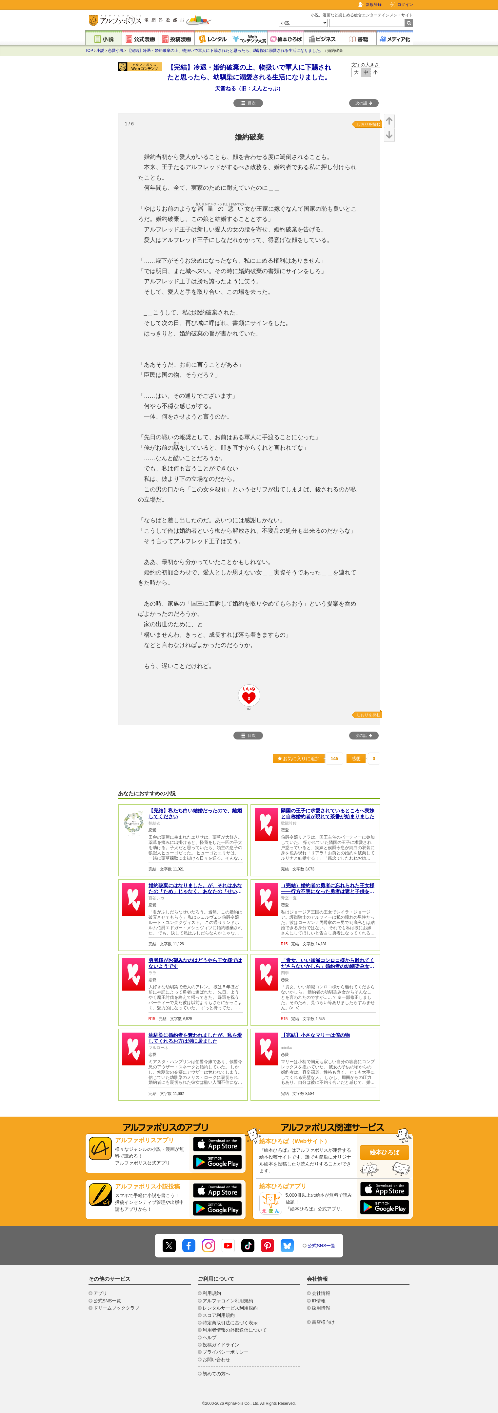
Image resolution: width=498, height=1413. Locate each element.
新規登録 (374, 4)
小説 (100, 50)
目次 (248, 103)
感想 (356, 758)
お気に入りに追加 (299, 758)
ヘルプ (209, 1337)
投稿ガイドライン (221, 1344)
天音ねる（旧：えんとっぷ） (249, 88)
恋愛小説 (116, 50)
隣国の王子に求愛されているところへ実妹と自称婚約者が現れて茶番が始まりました (327, 813)
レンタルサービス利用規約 (230, 1308)
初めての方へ (216, 1373)
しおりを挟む (368, 124)
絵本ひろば (384, 1152)
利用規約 (212, 1293)
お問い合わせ (216, 1359)
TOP (89, 50)
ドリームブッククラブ (116, 1308)
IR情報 (319, 1300)
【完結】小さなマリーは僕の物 (315, 1035)
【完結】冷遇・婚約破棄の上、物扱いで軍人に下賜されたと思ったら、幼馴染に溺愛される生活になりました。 (225, 50)
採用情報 (321, 1308)
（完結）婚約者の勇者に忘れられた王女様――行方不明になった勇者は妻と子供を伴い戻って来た (327, 891)
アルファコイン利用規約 (228, 1300)
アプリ (100, 1293)
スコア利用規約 (219, 1315)
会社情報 (321, 1293)
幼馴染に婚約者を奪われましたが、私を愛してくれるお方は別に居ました (195, 1038)
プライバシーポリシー (226, 1352)
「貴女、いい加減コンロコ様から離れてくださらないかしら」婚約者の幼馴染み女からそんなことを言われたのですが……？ (327, 966)
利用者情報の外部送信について (235, 1330)
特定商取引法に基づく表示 (230, 1322)
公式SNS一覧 (321, 1245)
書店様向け (323, 1322)
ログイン (405, 4)
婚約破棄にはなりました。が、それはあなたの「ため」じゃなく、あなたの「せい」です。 (195, 891)
